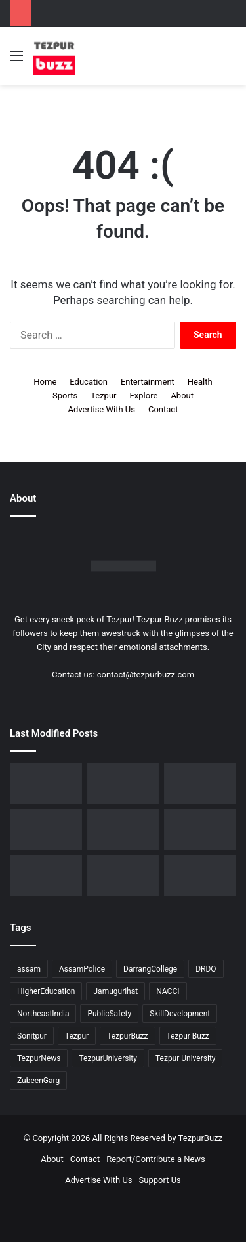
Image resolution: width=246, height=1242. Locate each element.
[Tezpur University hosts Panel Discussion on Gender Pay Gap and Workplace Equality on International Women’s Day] (200, 875)
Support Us (160, 1180)
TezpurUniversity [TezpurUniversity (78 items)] (108, 1058)
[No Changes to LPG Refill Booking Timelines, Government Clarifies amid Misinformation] (46, 829)
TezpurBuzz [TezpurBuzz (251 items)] (127, 1035)
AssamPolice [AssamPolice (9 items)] (82, 969)
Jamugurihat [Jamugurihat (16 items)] (115, 991)
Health (200, 382)
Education (89, 382)
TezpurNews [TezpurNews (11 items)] (38, 1058)
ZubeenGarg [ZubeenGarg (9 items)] (38, 1080)
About (182, 395)
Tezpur (103, 395)
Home (44, 382)
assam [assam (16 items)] (29, 969)
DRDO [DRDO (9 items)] (205, 969)
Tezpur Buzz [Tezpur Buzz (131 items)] (188, 1035)
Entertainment (147, 382)
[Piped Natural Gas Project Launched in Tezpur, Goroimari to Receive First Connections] (200, 829)
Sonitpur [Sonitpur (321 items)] (32, 1035)
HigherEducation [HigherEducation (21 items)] (46, 991)
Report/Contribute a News (155, 1159)
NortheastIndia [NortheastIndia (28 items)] (43, 1013)
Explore (143, 395)
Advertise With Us (101, 409)
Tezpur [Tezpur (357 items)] (77, 1035)
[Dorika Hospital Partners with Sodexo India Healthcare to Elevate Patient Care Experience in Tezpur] (46, 783)
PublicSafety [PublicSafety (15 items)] (109, 1013)
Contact (163, 409)
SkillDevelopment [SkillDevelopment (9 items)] (180, 1013)
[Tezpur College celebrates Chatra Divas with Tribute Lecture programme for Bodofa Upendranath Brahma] (200, 783)
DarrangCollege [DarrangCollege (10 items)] (150, 969)
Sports (64, 395)
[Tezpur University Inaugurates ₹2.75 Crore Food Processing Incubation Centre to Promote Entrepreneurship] (46, 875)
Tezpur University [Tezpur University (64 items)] (185, 1058)
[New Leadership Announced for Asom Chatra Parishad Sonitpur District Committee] (123, 829)
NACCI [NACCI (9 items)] (167, 991)
